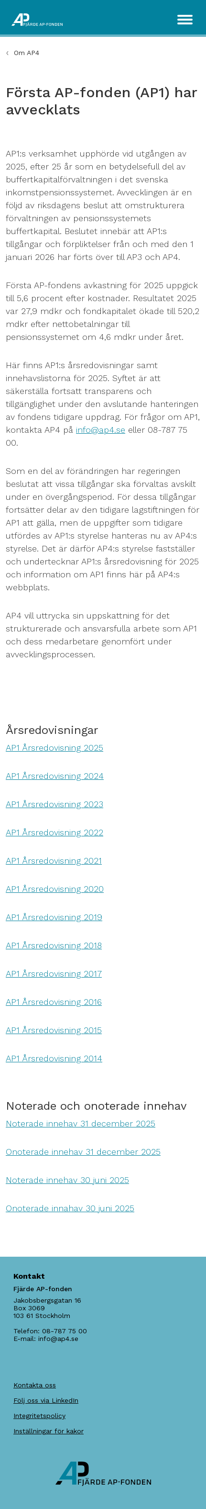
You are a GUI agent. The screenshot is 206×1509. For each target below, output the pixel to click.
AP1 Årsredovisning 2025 (54, 748)
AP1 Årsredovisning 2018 (54, 945)
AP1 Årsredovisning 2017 (54, 973)
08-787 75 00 (64, 1331)
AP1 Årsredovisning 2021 (54, 861)
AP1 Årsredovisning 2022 (54, 832)
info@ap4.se (100, 430)
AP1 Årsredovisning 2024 (55, 776)
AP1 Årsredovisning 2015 (54, 1030)
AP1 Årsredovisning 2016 (54, 1002)
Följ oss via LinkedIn (45, 1400)
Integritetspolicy (39, 1415)
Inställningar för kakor (48, 1431)
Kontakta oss (34, 1385)
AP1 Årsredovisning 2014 (54, 1058)
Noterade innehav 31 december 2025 (80, 1123)
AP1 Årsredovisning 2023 (54, 804)
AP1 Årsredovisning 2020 (55, 889)
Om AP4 (26, 52)
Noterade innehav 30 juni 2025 (67, 1180)
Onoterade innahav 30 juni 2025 (70, 1208)
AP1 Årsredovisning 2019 (54, 917)
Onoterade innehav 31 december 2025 (83, 1152)
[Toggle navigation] (185, 19)
